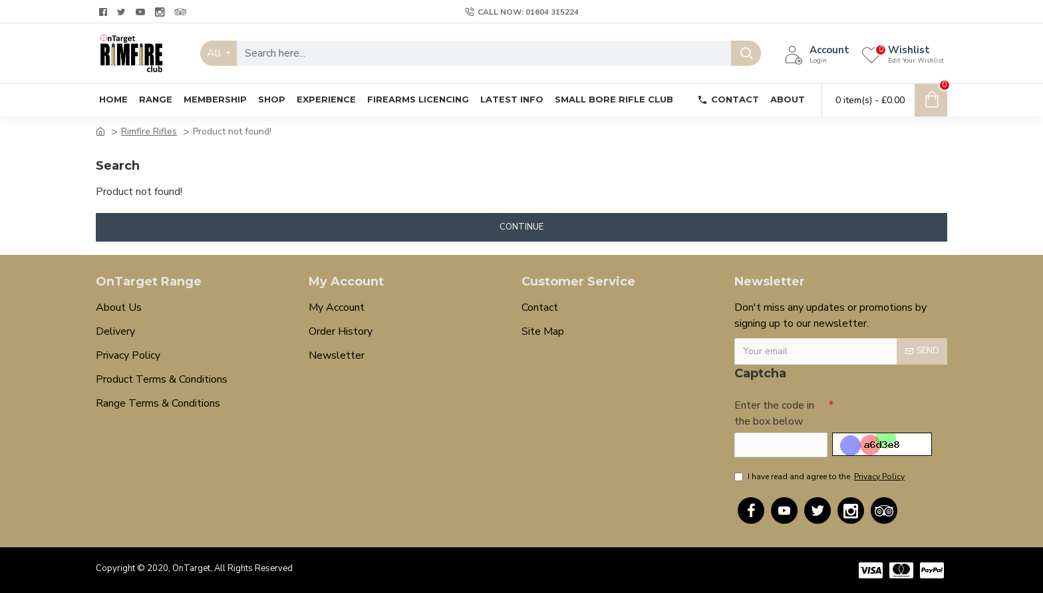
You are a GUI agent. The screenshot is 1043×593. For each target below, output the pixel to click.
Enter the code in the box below (774, 412)
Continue (521, 227)
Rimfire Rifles (149, 131)
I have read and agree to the (820, 477)
